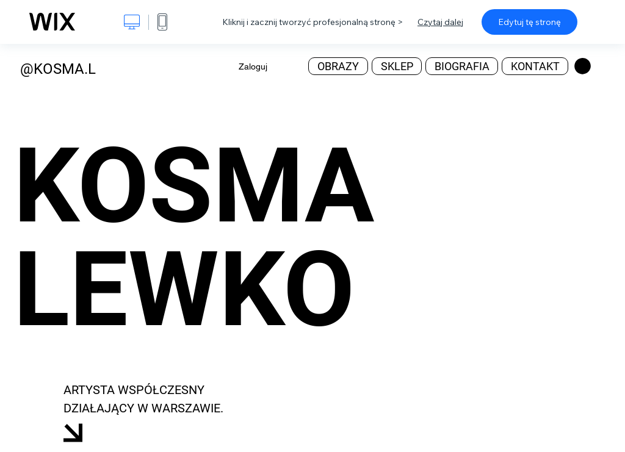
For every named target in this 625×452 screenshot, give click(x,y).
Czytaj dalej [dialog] (440, 21)
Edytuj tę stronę (529, 21)
